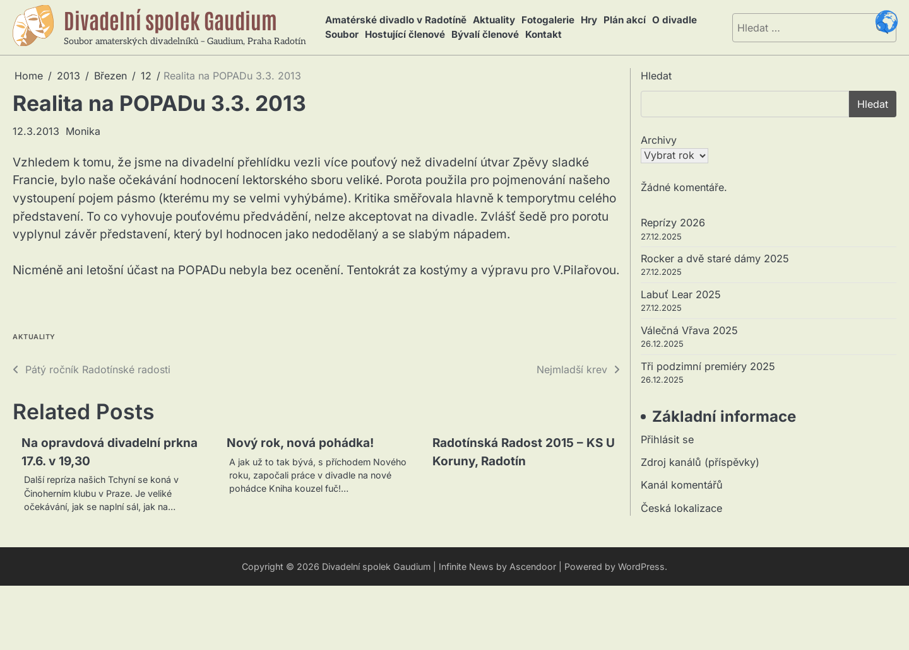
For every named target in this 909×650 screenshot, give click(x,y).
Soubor (342, 34)
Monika (83, 131)
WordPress (641, 566)
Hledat (656, 75)
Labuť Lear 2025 (681, 294)
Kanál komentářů (682, 485)
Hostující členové (405, 34)
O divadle (674, 20)
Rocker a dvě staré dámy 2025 (715, 258)
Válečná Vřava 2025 (689, 330)
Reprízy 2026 (673, 222)
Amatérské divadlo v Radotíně (395, 20)
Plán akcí (624, 20)
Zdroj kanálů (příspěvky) (700, 462)
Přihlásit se (667, 439)
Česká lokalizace (681, 508)
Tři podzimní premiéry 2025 (708, 366)
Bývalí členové (485, 34)
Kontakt (543, 34)
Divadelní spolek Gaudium (170, 19)
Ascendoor (532, 566)
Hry (589, 20)
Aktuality (494, 20)
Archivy (659, 140)
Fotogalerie (547, 20)
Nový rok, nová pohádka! (300, 443)
